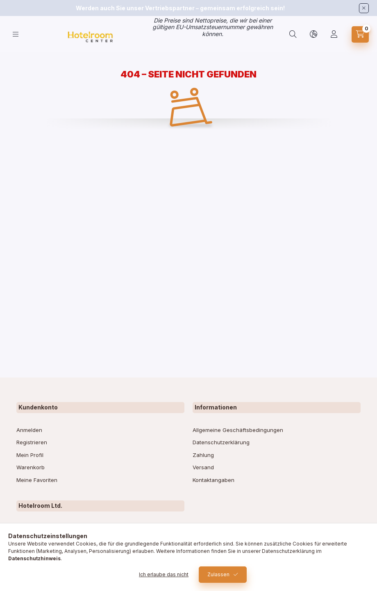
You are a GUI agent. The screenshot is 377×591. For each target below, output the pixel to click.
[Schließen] (364, 8)
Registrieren (31, 442)
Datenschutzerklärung (221, 442)
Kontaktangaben (213, 480)
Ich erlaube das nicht (163, 574)
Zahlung (203, 455)
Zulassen (218, 574)
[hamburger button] (15, 34)
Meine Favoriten (36, 480)
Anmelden (29, 430)
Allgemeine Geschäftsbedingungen (238, 430)
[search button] (293, 34)
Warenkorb (30, 467)
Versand (203, 467)
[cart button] (360, 34)
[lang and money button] (313, 34)
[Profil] (334, 34)
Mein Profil (29, 455)
